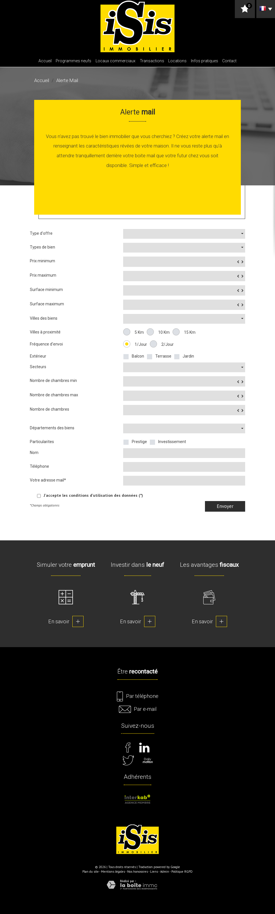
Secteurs (38, 366)
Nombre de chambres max (54, 395)
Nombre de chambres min (53, 380)
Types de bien (42, 247)
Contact (229, 61)
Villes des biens (43, 318)
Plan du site (90, 872)
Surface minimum (46, 289)
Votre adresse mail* (48, 480)
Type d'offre (41, 233)
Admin (164, 872)
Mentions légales (113, 872)
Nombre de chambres (49, 409)
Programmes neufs (73, 61)
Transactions (152, 61)
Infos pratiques (204, 61)
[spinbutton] (184, 262)
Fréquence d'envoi (46, 344)
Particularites (42, 441)
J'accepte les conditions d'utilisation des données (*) (93, 495)
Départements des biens (52, 428)
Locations (177, 61)
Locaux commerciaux (115, 61)
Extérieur (38, 356)
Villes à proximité (45, 332)
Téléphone (39, 466)
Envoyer (225, 506)
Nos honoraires (137, 872)
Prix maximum (43, 275)
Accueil (45, 61)
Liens (154, 872)
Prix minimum (42, 261)
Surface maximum (47, 304)
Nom (34, 452)
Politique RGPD (182, 872)
